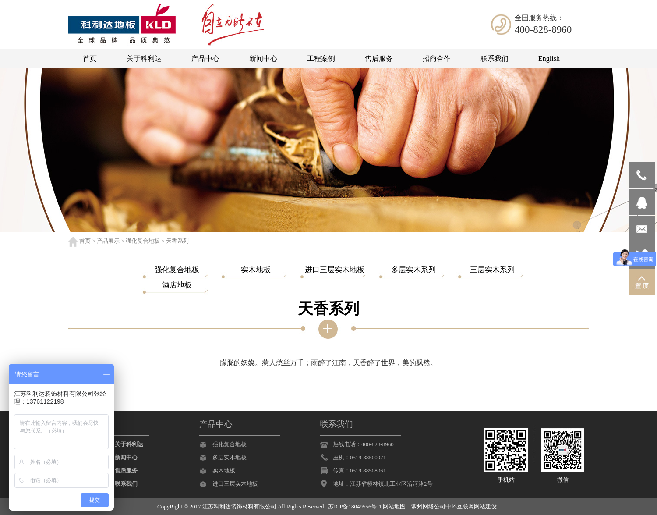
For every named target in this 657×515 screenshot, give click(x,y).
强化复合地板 (143, 241)
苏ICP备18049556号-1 (354, 506)
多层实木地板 (229, 457)
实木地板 (223, 470)
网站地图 (394, 506)
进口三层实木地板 (235, 483)
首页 (85, 241)
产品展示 (108, 241)
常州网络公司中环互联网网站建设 (454, 506)
